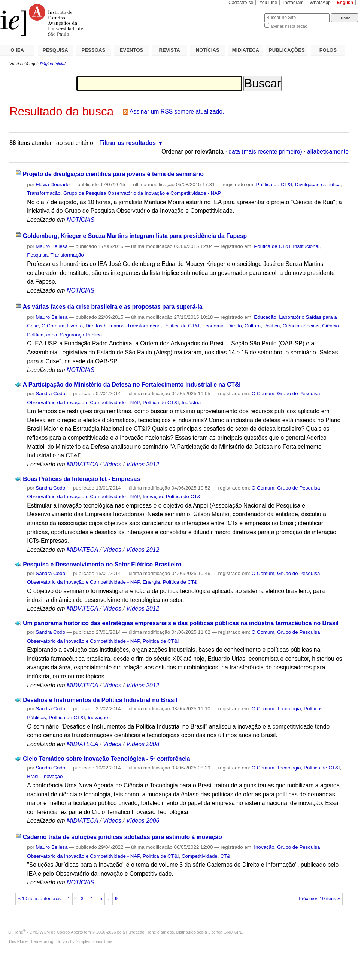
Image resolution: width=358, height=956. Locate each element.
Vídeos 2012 (142, 464)
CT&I (225, 856)
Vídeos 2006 (142, 820)
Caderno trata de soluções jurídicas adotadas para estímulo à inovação (122, 837)
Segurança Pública (81, 335)
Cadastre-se (240, 2)
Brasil (33, 776)
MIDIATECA (245, 50)
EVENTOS (131, 50)
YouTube (268, 2)
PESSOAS (94, 50)
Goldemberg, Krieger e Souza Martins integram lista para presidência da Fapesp (135, 236)
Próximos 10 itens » (319, 898)
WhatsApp (320, 2)
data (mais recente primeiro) (265, 151)
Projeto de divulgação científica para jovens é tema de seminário (113, 174)
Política (272, 326)
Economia (213, 326)
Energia (151, 582)
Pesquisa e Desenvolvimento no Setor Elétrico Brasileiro (102, 564)
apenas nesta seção (288, 26)
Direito (234, 326)
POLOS (328, 50)
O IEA (17, 50)
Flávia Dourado (53, 184)
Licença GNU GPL (225, 932)
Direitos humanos (104, 326)
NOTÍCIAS (207, 50)
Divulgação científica (318, 184)
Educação (265, 317)
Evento (75, 326)
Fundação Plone (141, 932)
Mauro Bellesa (51, 246)
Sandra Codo (50, 393)
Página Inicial (52, 63)
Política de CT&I (274, 184)
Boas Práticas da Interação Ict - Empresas (81, 479)
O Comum (53, 326)
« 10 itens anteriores (39, 898)
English (345, 2)
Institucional (306, 246)
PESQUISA (55, 50)
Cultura (253, 326)
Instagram (293, 2)
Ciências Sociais (301, 326)
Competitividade (200, 856)
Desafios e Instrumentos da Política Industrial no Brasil (100, 700)
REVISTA (169, 50)
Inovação (153, 496)
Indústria (191, 402)
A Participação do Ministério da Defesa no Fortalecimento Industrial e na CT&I (132, 384)
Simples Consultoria (94, 941)
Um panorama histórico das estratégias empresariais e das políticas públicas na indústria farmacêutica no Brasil (181, 623)
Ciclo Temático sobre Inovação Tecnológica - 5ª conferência (106, 759)
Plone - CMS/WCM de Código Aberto (48, 932)
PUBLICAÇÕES (287, 50)
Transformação (43, 193)
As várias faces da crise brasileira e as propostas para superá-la (113, 306)
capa (51, 335)
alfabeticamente (328, 151)
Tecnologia (289, 708)
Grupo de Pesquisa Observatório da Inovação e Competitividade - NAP (142, 193)
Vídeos (112, 464)
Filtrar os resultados (127, 143)
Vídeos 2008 (142, 744)
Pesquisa (37, 255)
